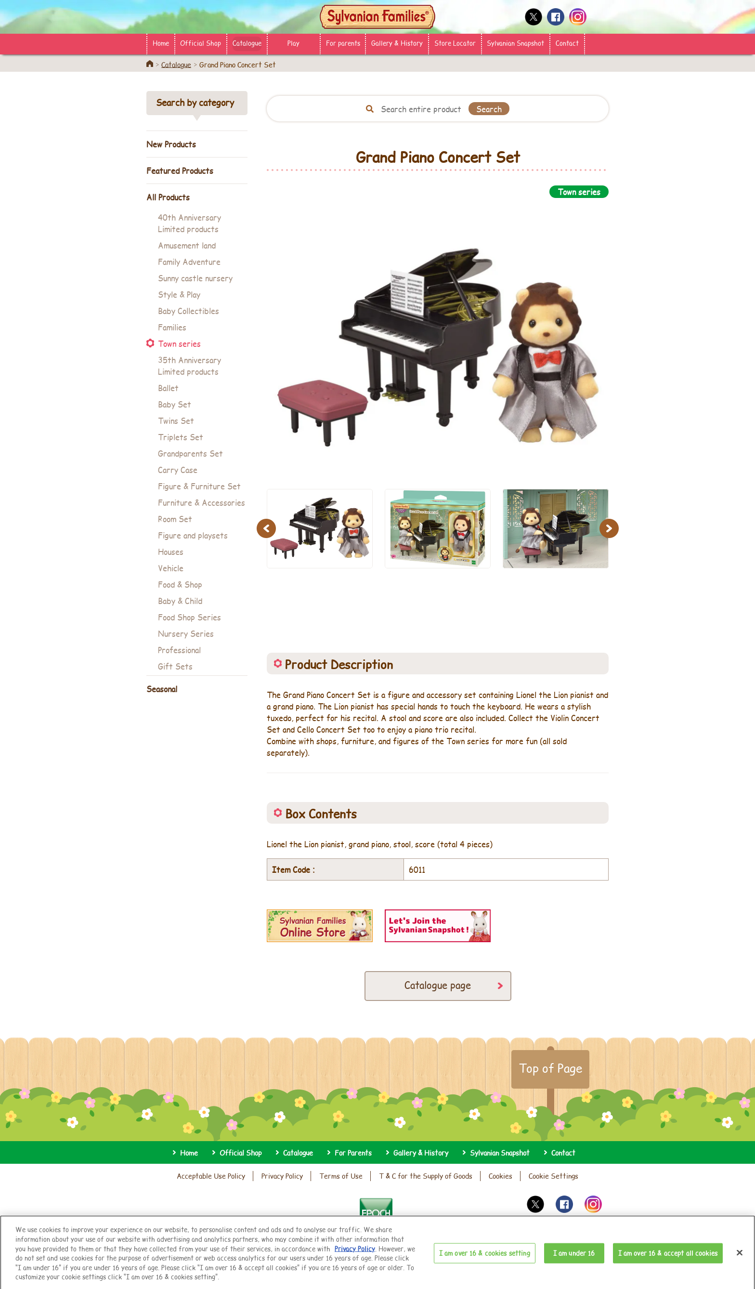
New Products (171, 143)
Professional (179, 649)
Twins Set (176, 420)
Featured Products (179, 170)
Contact (567, 43)
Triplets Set (180, 436)
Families (172, 326)
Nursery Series (186, 633)
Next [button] (610, 528)
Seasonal (161, 688)
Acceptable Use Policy (211, 1176)
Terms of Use (341, 1176)
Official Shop (200, 43)
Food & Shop (180, 584)
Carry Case (177, 469)
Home (161, 43)
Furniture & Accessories (201, 502)
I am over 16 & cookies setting (484, 1262)
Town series (179, 343)
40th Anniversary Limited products (189, 222)
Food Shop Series (189, 616)
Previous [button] (268, 528)
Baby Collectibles (188, 310)
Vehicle (170, 567)
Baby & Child (180, 600)
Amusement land (187, 244)
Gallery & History (397, 43)
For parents (343, 43)
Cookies (500, 1176)
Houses (170, 551)
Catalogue (247, 43)
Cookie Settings (553, 1176)
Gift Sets (175, 665)
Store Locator (455, 43)
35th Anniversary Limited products (189, 365)
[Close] (739, 1262)
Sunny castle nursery (195, 277)
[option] (438, 338)
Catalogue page (437, 985)
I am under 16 (574, 1262)
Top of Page (550, 1068)
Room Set (175, 518)
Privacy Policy (282, 1176)
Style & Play (179, 294)
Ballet (168, 387)
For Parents (353, 1152)
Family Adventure (189, 261)
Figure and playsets (193, 534)
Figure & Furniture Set (199, 485)
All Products (168, 196)
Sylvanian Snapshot (515, 43)
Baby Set (174, 403)
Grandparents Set (190, 453)
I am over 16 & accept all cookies (667, 1262)
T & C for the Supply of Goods (425, 1176)
